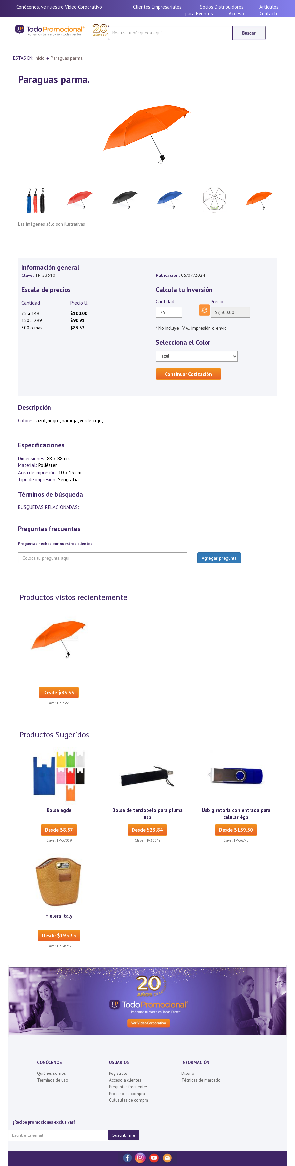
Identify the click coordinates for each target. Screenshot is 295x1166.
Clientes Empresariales (157, 7)
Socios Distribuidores (222, 7)
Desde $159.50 (236, 830)
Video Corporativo (83, 7)
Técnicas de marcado (201, 1080)
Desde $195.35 (59, 935)
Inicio (39, 58)
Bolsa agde (59, 810)
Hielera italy (58, 916)
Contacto (269, 13)
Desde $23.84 (147, 830)
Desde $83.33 (58, 692)
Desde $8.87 (59, 830)
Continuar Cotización (188, 374)
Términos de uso (52, 1080)
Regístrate (118, 1073)
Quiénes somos (51, 1073)
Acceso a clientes (125, 1080)
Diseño (187, 1073)
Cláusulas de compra (128, 1100)
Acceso (236, 13)
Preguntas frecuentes (128, 1087)
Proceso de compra (127, 1093)
